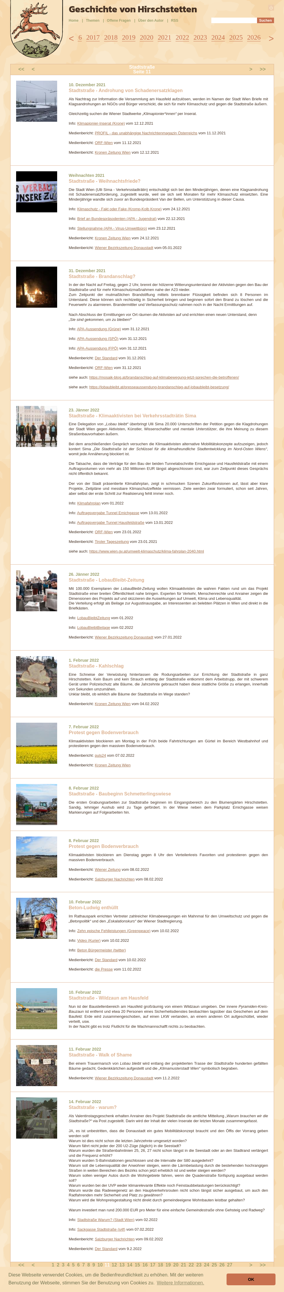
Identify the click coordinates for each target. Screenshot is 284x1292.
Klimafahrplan (89, 503)
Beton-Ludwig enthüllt (93, 907)
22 (191, 1264)
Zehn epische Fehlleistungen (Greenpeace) (113, 931)
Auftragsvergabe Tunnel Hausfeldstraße (110, 522)
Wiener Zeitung (107, 869)
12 (114, 1264)
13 (122, 1264)
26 (222, 1264)
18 (160, 1264)
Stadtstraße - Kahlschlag (96, 665)
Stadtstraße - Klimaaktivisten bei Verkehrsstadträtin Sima (132, 415)
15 (137, 1264)
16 (145, 1264)
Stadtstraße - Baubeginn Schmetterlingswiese (120, 793)
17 (152, 1264)
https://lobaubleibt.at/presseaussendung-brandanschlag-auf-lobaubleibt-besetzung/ (159, 387)
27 (229, 1264)
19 (168, 1264)
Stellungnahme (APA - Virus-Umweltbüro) (112, 228)
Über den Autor (151, 20)
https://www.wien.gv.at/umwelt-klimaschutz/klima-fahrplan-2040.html (146, 551)
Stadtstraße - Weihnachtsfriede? (105, 181)
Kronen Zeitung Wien (112, 152)
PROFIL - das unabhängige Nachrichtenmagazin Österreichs (146, 133)
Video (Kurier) (89, 940)
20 (175, 1264)
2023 (200, 37)
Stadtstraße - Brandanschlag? (102, 276)
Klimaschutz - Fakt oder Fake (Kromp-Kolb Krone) (119, 209)
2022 (182, 37)
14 (129, 1264)
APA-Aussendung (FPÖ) (97, 348)
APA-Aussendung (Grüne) (99, 329)
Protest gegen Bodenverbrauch (104, 732)
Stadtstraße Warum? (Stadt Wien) (105, 1220)
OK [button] (251, 1279)
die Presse (104, 969)
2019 (128, 37)
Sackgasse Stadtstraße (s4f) (101, 1229)
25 (214, 1264)
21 (183, 1264)
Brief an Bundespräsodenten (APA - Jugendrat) (117, 218)
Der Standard (106, 358)
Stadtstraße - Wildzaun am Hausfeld (109, 997)
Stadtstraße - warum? (93, 1107)
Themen (92, 20)
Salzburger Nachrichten (115, 879)
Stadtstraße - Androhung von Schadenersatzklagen (126, 90)
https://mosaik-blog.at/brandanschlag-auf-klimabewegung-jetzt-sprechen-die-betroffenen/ (164, 377)
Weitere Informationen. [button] (180, 1282)
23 (199, 1264)
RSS (174, 20)
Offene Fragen (119, 20)
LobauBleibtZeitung (93, 618)
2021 (164, 37)
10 (100, 1264)
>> (263, 69)
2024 (218, 37)
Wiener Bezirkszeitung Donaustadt (124, 247)
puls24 (100, 755)
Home (74, 20)
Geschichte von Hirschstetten (133, 9)
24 (206, 1264)
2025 (236, 37)
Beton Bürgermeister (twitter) (101, 950)
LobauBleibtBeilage (93, 627)
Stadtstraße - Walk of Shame (100, 1054)
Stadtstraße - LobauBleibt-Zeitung (106, 580)
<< (21, 69)
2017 (93, 37)
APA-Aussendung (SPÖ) (97, 338)
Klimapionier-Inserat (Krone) (101, 123)
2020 (146, 37)
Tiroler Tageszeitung (112, 541)
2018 (111, 37)
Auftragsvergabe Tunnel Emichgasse (108, 513)
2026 (254, 37)
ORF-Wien (104, 142)
